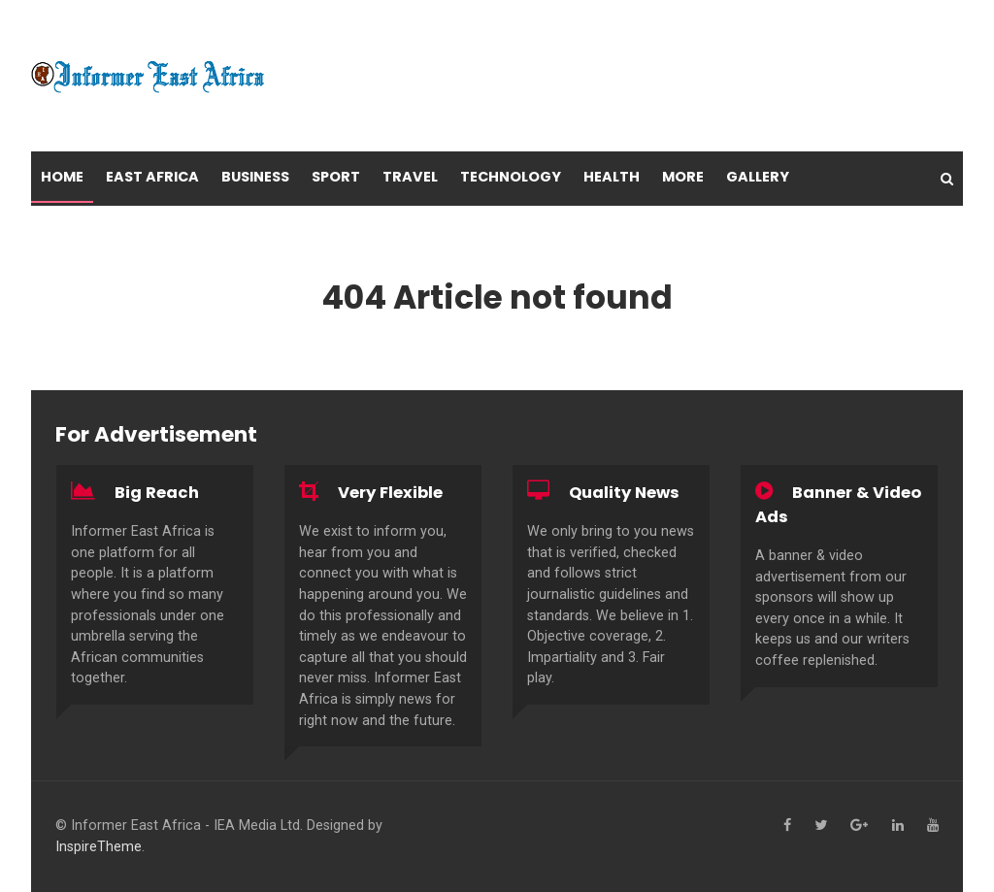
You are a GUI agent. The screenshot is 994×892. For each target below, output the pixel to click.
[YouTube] (932, 826)
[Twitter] (821, 826)
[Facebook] (787, 826)
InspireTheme (98, 847)
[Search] (947, 178)
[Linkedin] (897, 826)
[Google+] (859, 826)
